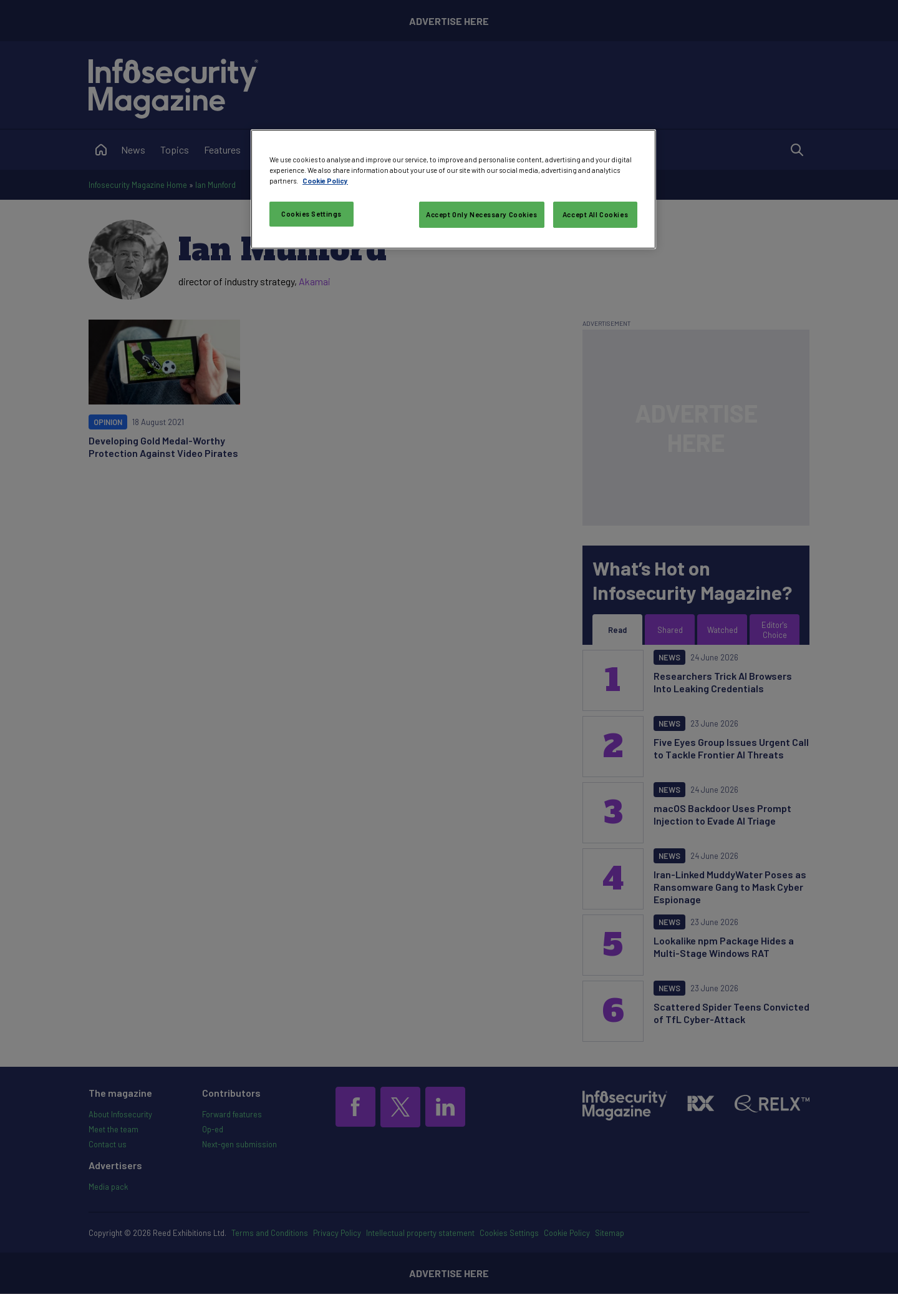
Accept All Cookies (595, 214)
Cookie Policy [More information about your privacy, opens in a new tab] (325, 181)
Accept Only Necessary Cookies (482, 214)
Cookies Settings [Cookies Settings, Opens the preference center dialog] (311, 214)
